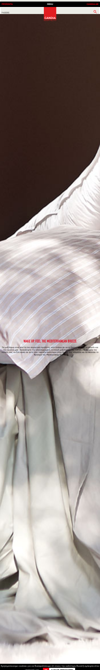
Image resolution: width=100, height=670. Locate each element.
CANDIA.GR (92, 4)
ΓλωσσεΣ (5, 13)
